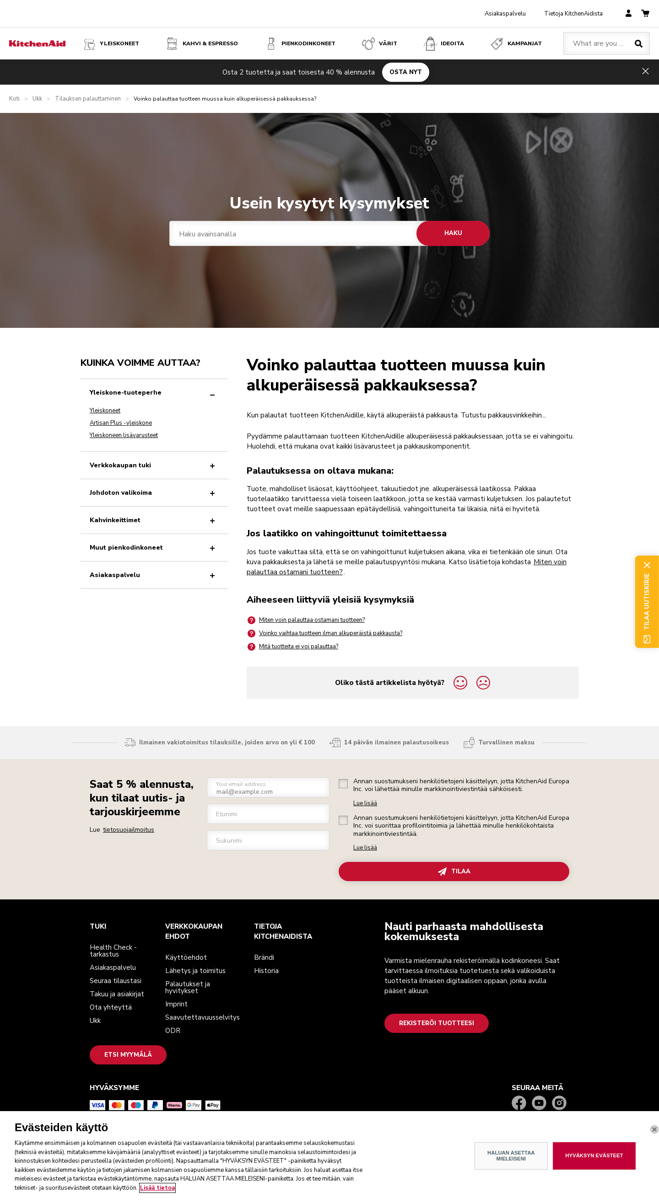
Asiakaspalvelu (505, 13)
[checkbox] (343, 783)
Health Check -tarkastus (113, 951)
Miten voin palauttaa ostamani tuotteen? (306, 620)
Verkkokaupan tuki (154, 465)
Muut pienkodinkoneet (154, 547)
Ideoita (443, 44)
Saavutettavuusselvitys (202, 1017)
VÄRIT (379, 44)
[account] (629, 14)
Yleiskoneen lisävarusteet (124, 435)
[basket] (645, 14)
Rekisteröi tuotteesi (436, 1023)
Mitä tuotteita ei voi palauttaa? (292, 646)
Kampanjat (515, 44)
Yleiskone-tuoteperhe (154, 392)
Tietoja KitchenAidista (573, 13)
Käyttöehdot (186, 957)
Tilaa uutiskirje (647, 601)
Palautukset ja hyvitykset (187, 987)
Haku (453, 233)
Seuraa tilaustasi (115, 980)
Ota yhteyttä (111, 1007)
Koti (14, 99)
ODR (172, 1030)
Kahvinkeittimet (154, 520)
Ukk (37, 99)
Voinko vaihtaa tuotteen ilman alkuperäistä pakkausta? (324, 633)
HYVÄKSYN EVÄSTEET (594, 1170)
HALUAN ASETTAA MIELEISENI (511, 1170)
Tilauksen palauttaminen (88, 99)
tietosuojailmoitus (128, 829)
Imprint (176, 1004)
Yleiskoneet (110, 44)
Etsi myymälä (128, 1055)
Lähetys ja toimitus (195, 970)
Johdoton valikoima (154, 492)
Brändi (264, 957)
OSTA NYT (405, 72)
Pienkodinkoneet (299, 44)
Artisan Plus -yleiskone (121, 423)
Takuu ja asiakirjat (117, 994)
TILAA (454, 871)
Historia (266, 970)
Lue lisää (365, 804)
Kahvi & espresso (201, 44)
